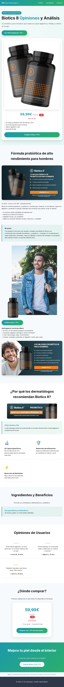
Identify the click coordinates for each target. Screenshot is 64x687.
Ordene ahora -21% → (12, 322)
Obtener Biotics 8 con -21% (32, 664)
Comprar (59, 3)
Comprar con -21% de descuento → (32, 630)
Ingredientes (50, 3)
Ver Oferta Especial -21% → (14, 33)
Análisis (40, 3)
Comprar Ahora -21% (32, 135)
